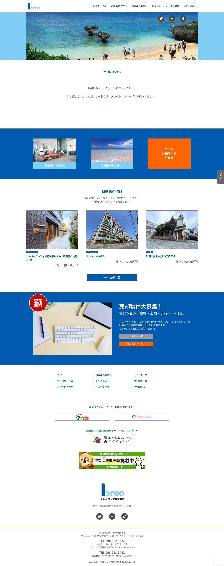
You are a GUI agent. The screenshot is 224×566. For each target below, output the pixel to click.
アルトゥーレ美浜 (95, 256)
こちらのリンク (104, 96)
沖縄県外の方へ (112, 165)
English (220, 177)
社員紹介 (156, 6)
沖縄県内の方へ (55, 165)
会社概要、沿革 (65, 381)
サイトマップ (140, 375)
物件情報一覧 (112, 277)
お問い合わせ (191, 6)
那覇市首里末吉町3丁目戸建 (160, 256)
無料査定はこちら (136, 344)
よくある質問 (172, 6)
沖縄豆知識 (139, 386)
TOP (59, 375)
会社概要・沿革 (98, 6)
